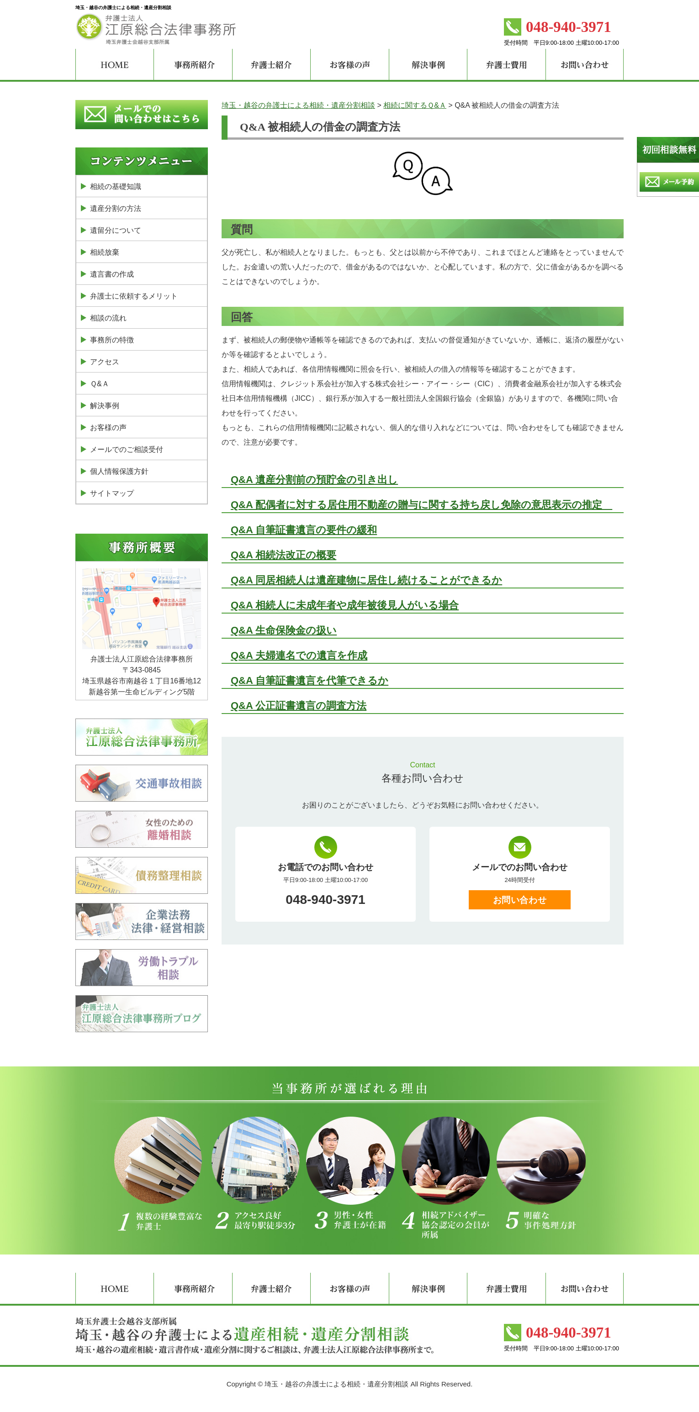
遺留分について (115, 230)
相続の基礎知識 (115, 186)
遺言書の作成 (112, 274)
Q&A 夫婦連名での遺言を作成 (299, 655)
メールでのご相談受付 (126, 449)
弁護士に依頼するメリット (134, 296)
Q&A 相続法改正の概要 (283, 555)
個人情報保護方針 (119, 471)
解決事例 (104, 405)
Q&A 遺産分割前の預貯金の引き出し (314, 479)
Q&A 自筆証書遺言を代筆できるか (309, 680)
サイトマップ (112, 493)
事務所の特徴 (112, 340)
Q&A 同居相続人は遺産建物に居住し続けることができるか (366, 580)
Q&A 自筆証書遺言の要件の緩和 (304, 529)
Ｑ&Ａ (99, 384)
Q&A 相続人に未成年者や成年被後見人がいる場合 (345, 605)
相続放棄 (104, 252)
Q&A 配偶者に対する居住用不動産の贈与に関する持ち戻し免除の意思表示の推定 (421, 504)
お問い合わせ (519, 900)
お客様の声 (108, 427)
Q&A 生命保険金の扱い (284, 630)
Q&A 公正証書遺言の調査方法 (298, 705)
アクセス (104, 362)
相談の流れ (108, 318)
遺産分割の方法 (115, 208)
